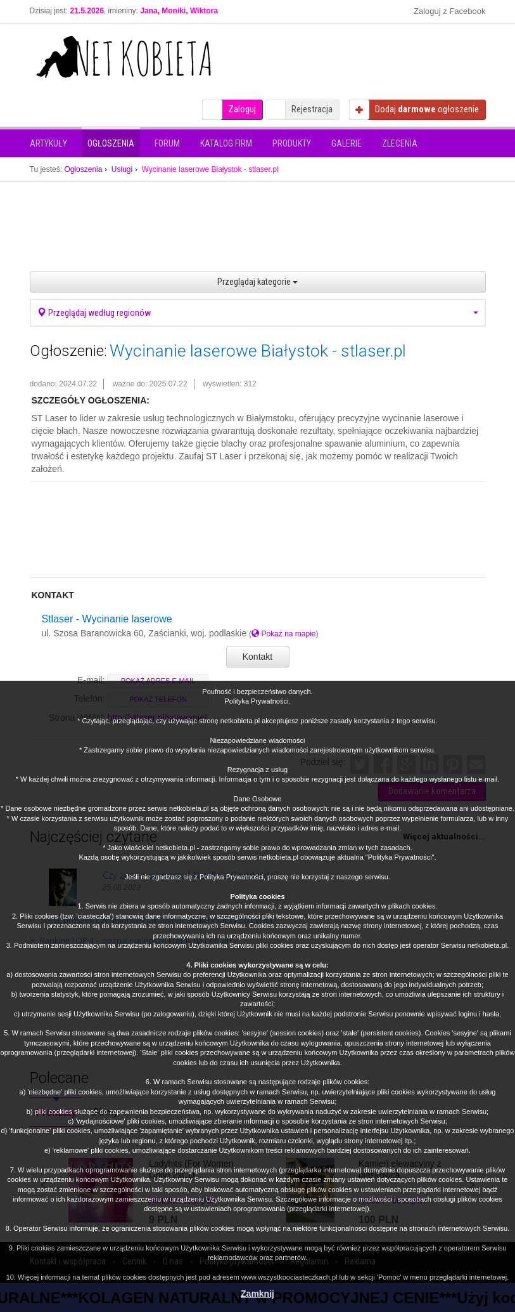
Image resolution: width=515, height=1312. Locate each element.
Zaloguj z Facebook (449, 11)
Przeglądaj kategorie (257, 282)
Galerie (346, 143)
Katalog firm (226, 143)
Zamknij (257, 1294)
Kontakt (257, 657)
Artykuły (48, 143)
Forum (167, 143)
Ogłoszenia (110, 143)
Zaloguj (242, 109)
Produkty (291, 143)
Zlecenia (399, 143)
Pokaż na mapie (283, 633)
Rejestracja (312, 109)
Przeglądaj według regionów (257, 313)
